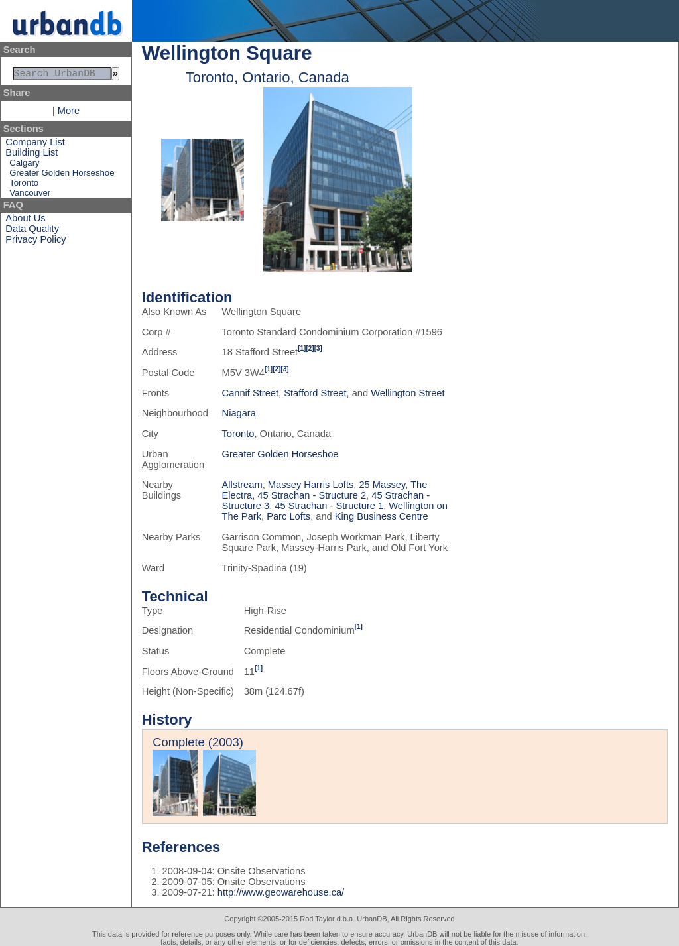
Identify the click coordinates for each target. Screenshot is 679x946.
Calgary (24, 165)
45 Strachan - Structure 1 (329, 506)
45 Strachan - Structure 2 (311, 495)
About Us (25, 220)
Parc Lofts (288, 516)
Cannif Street (250, 393)
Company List (35, 144)
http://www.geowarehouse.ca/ (280, 892)
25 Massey (382, 484)
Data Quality (32, 231)
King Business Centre (381, 516)
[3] (318, 348)
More (69, 113)
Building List (31, 155)
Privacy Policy (35, 242)
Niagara (239, 413)
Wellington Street (407, 393)
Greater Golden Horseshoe (61, 175)
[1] (302, 348)
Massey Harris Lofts (311, 484)
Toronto (23, 185)
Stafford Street (315, 393)
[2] (310, 348)
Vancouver (29, 195)
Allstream (242, 484)
